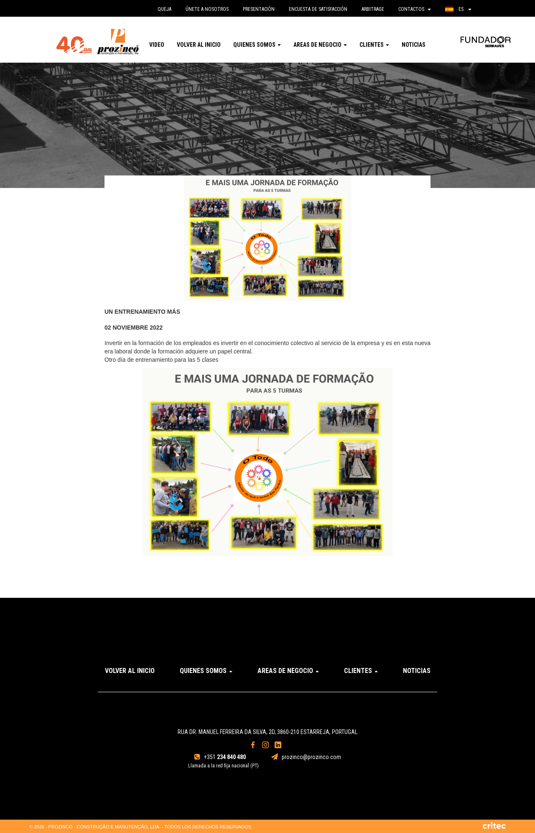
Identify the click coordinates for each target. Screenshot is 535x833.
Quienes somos (206, 671)
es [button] (458, 9)
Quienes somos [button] (257, 44)
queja (164, 9)
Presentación (259, 9)
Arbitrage (373, 9)
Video (156, 44)
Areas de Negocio (288, 671)
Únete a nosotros (207, 9)
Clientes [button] (374, 44)
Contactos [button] (414, 9)
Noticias (413, 44)
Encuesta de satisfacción (318, 9)
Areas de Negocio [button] (320, 44)
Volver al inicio (199, 44)
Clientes (361, 671)
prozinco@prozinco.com (306, 757)
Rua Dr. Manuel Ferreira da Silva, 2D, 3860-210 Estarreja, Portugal (267, 732)
